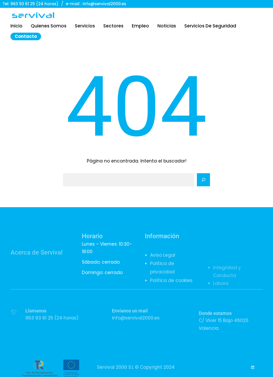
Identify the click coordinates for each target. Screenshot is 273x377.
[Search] (203, 179)
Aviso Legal (162, 263)
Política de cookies (171, 289)
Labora (221, 302)
